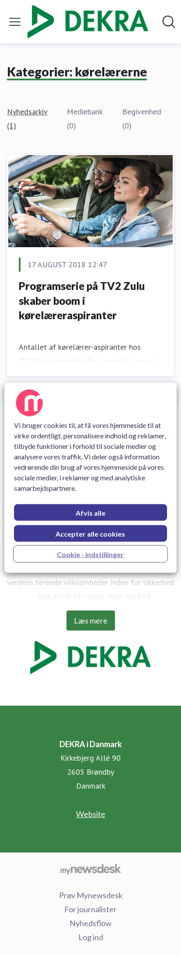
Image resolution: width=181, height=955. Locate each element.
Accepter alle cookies (90, 533)
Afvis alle (90, 512)
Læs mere (91, 620)
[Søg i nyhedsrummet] (169, 22)
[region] (90, 477)
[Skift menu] (14, 21)
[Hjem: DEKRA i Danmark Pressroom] (88, 21)
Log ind (90, 937)
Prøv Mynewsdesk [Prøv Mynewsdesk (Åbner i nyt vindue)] (90, 895)
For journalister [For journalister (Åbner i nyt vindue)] (90, 909)
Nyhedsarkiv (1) (27, 119)
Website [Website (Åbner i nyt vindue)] (90, 814)
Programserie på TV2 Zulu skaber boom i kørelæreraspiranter (82, 300)
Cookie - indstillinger (90, 554)
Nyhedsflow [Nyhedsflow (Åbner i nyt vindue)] (90, 923)
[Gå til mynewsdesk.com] (90, 869)
